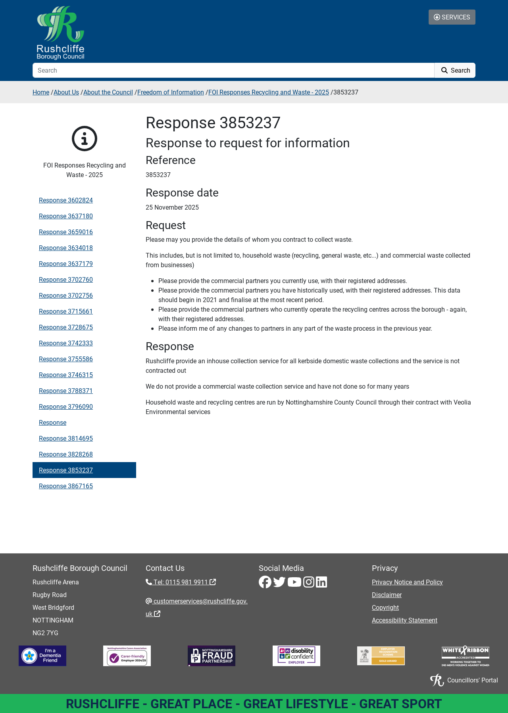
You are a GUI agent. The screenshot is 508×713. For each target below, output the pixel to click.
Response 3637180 (66, 216)
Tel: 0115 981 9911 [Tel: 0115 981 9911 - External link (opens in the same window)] (184, 582)
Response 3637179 (66, 263)
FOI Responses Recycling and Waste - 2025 (268, 92)
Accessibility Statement (404, 620)
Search (455, 70)
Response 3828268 (66, 454)
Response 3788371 (66, 390)
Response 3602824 (66, 200)
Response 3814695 (66, 438)
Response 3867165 (66, 486)
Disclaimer (387, 594)
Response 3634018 (66, 247)
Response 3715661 (66, 311)
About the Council (108, 92)
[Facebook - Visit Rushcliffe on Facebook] (266, 584)
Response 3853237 (66, 470)
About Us (66, 92)
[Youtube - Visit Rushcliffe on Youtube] (295, 584)
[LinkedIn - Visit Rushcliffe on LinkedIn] (321, 584)
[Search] (234, 70)
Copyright (385, 607)
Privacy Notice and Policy (407, 582)
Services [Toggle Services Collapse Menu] (452, 17)
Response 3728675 (66, 327)
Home (41, 92)
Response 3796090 (66, 406)
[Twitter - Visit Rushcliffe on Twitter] (280, 584)
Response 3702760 (66, 279)
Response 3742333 (66, 343)
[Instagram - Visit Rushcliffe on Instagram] (309, 584)
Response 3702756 (66, 295)
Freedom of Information (170, 92)
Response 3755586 (66, 359)
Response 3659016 (66, 231)
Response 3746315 (66, 374)
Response (52, 422)
